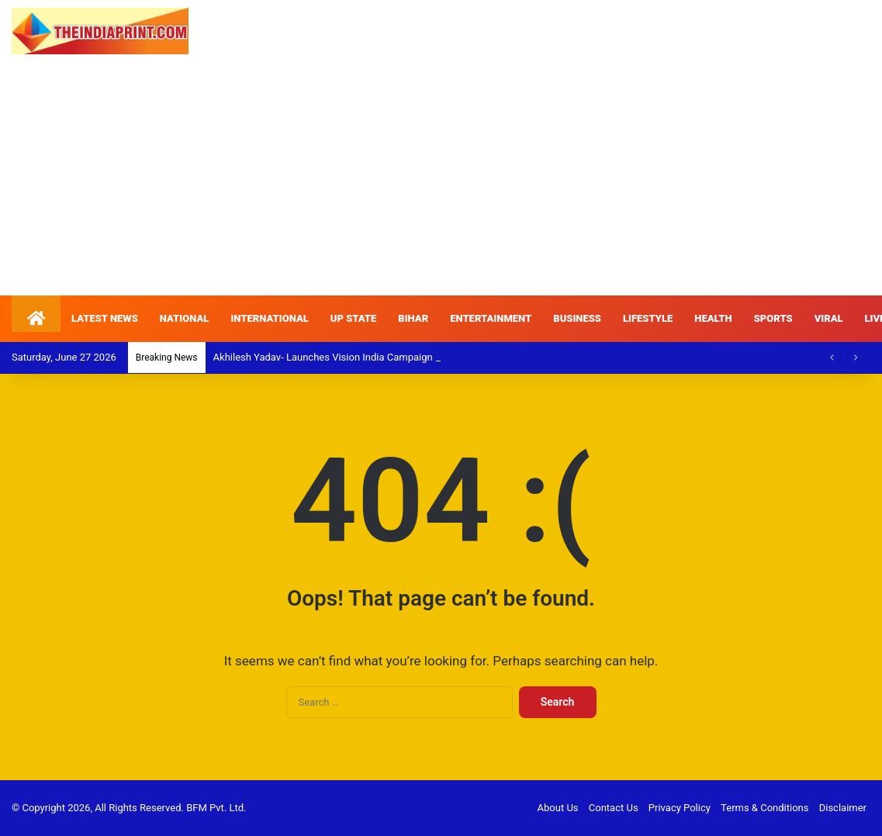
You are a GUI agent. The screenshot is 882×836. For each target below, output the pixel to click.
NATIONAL (184, 318)
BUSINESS (577, 318)
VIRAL (829, 318)
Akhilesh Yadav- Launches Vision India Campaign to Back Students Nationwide (389, 357)
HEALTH (713, 318)
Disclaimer (842, 808)
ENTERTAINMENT (490, 318)
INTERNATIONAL (269, 318)
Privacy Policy (680, 808)
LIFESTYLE (648, 318)
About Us (558, 808)
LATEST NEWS (104, 318)
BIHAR (413, 318)
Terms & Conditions (764, 808)
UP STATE (353, 318)
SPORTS (773, 318)
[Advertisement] (441, 178)
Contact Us (613, 808)
